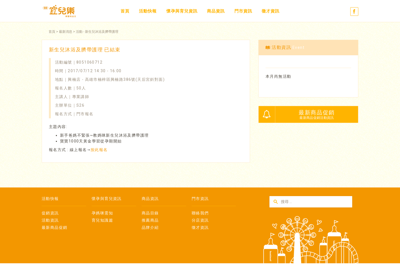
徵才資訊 (270, 11)
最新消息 (65, 32)
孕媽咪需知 (102, 213)
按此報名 (99, 149)
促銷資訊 (50, 213)
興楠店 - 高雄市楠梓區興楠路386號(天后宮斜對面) (116, 79)
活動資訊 (50, 220)
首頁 (125, 11)
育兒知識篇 (102, 220)
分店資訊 (200, 220)
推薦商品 (150, 220)
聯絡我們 (200, 213)
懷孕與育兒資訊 (182, 11)
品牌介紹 (150, 227)
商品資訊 (216, 11)
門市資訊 (243, 11)
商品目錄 (150, 213)
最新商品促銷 (54, 227)
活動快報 (148, 11)
